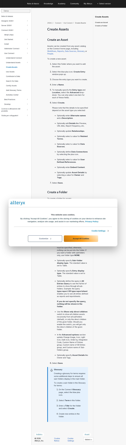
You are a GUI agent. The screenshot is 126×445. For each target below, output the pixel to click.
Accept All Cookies (81, 239)
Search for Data (12, 81)
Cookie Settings (99, 231)
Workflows (51, 51)
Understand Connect (14, 58)
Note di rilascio (33, 4)
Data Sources (70, 51)
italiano (88, 439)
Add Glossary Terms (13, 90)
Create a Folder (101, 26)
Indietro (39, 434)
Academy (61, 4)
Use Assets (10, 72)
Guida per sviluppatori (14, 115)
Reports (60, 51)
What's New (9, 35)
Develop (16, 104)
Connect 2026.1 (14, 30)
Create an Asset (101, 22)
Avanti (87, 434)
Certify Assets (11, 86)
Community (74, 4)
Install (16, 44)
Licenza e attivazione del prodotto (14, 110)
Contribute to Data (13, 76)
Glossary (80, 51)
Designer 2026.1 (14, 21)
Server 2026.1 (14, 25)
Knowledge (48, 4)
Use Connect (16, 53)
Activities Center (12, 95)
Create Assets (11, 67)
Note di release (7, 16)
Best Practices (16, 99)
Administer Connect (16, 49)
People (50, 54)
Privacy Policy (91, 221)
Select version (104, 4)
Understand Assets (17, 62)
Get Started (16, 39)
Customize (45, 239)
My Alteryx (88, 4)
